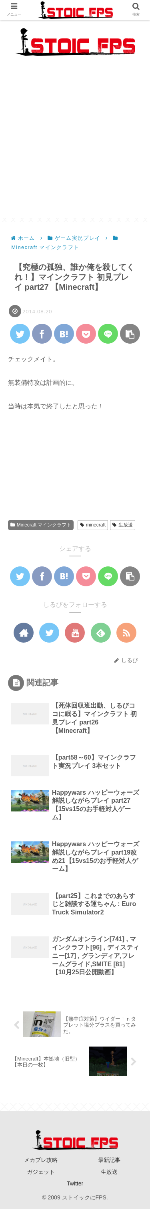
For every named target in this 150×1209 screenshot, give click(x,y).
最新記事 (109, 1160)
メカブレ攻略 (41, 1160)
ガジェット (41, 1172)
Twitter (75, 1183)
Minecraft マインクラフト (40, 525)
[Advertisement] (75, 143)
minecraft (93, 525)
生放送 (122, 525)
